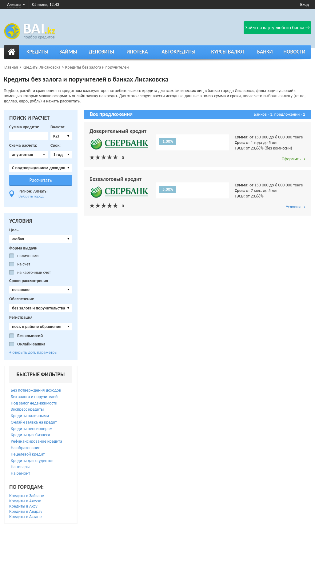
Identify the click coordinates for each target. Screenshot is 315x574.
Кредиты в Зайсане (26, 495)
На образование (25, 447)
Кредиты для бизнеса (30, 434)
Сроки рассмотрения (28, 280)
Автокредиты (178, 52)
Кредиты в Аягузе (25, 501)
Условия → (295, 206)
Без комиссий (30, 335)
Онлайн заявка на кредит (34, 422)
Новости (294, 52)
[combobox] (61, 136)
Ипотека (137, 52)
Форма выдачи (23, 248)
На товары (20, 466)
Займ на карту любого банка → (277, 27)
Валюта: (58, 127)
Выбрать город (31, 196)
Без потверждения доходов (36, 390)
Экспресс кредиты (27, 409)
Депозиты (101, 52)
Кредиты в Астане (25, 516)
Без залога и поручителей (34, 396)
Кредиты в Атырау (25, 511)
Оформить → (293, 158)
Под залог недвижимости (34, 403)
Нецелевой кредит (28, 454)
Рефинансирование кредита (36, 441)
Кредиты (37, 52)
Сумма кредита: (24, 127)
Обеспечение (21, 299)
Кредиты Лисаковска (41, 67)
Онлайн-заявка (31, 344)
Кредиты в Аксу (23, 506)
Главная (11, 67)
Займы (68, 52)
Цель (13, 230)
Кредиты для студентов (32, 460)
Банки (265, 52)
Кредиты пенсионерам (32, 428)
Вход (304, 4)
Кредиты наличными (30, 415)
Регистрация (21, 317)
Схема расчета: (23, 145)
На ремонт (20, 473)
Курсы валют (228, 52)
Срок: (55, 145)
